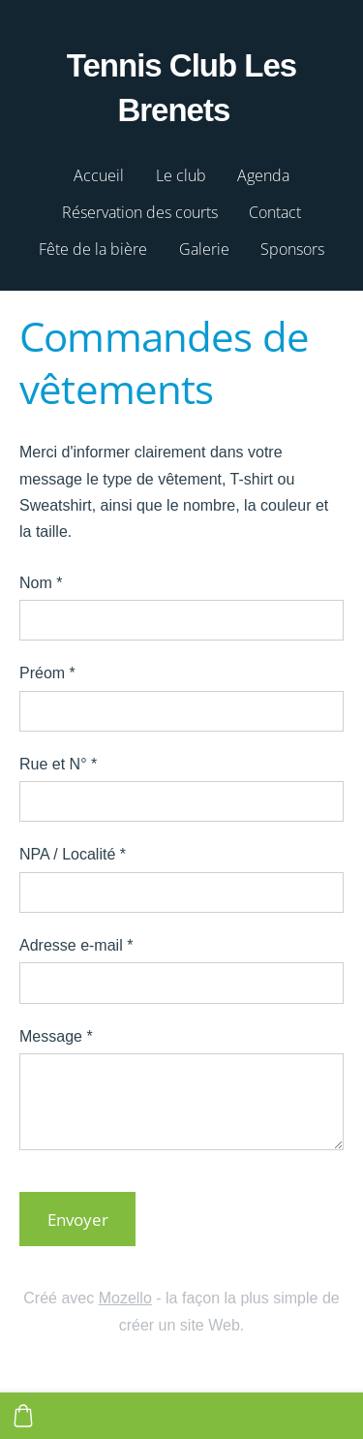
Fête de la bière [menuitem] (93, 249)
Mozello (125, 1298)
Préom (47, 673)
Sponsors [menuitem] (292, 249)
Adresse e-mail (76, 945)
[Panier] (23, 1415)
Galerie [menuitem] (204, 249)
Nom (40, 583)
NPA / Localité (72, 854)
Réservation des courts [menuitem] (140, 212)
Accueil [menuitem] (99, 175)
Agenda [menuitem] (263, 175)
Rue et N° (58, 764)
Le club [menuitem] (181, 175)
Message (56, 1036)
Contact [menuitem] (275, 212)
